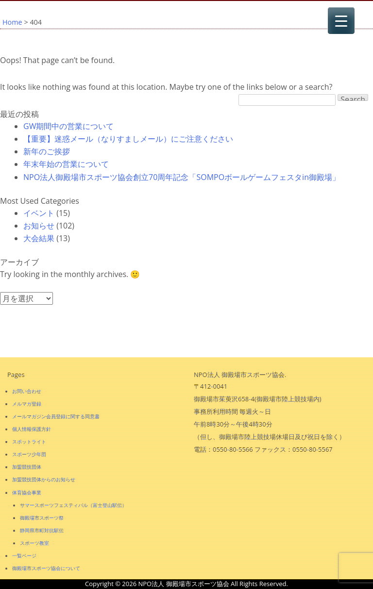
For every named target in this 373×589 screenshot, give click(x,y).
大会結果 (38, 238)
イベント (38, 213)
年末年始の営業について (66, 164)
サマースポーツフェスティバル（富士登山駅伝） (73, 505)
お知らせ (38, 225)
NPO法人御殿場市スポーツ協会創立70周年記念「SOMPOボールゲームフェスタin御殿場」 (181, 177)
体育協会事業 (26, 492)
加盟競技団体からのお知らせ (43, 479)
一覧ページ (24, 555)
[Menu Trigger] (341, 20)
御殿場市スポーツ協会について (46, 568)
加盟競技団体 (26, 466)
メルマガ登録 (26, 403)
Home (12, 22)
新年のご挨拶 (46, 151)
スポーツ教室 (34, 543)
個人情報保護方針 (31, 428)
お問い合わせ (26, 391)
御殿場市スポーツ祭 (42, 517)
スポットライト (29, 441)
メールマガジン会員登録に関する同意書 (56, 416)
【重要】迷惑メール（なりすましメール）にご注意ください (128, 138)
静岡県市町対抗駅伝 (42, 530)
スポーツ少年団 (29, 454)
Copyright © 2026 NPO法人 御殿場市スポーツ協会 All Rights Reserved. (186, 583)
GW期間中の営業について (68, 126)
